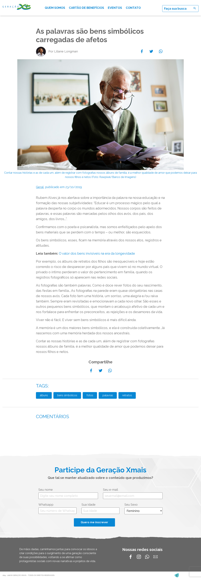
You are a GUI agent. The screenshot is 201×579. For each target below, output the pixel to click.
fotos (90, 395)
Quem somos (55, 7)
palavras (107, 395)
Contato (133, 7)
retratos (127, 395)
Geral (40, 187)
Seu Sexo (131, 504)
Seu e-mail (110, 489)
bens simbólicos (67, 395)
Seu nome (45, 489)
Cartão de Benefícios (86, 7)
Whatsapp (45, 504)
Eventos (115, 7)
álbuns (44, 395)
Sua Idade (89, 504)
